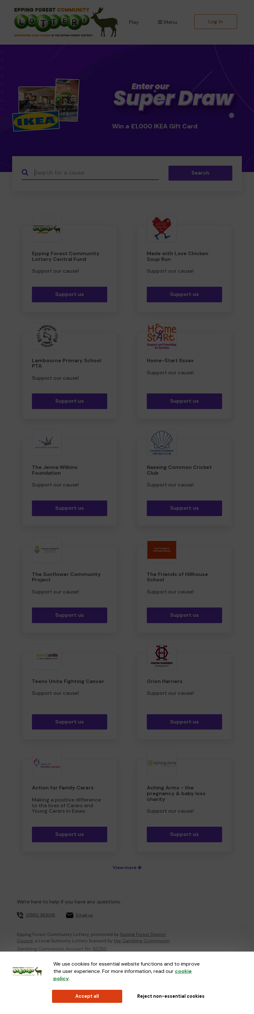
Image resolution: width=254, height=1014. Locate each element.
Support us (69, 294)
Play (134, 22)
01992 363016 (40, 915)
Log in (215, 21)
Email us (84, 915)
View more (127, 867)
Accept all (87, 996)
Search (200, 172)
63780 (100, 949)
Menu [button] (167, 22)
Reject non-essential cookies (171, 996)
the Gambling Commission (142, 941)
